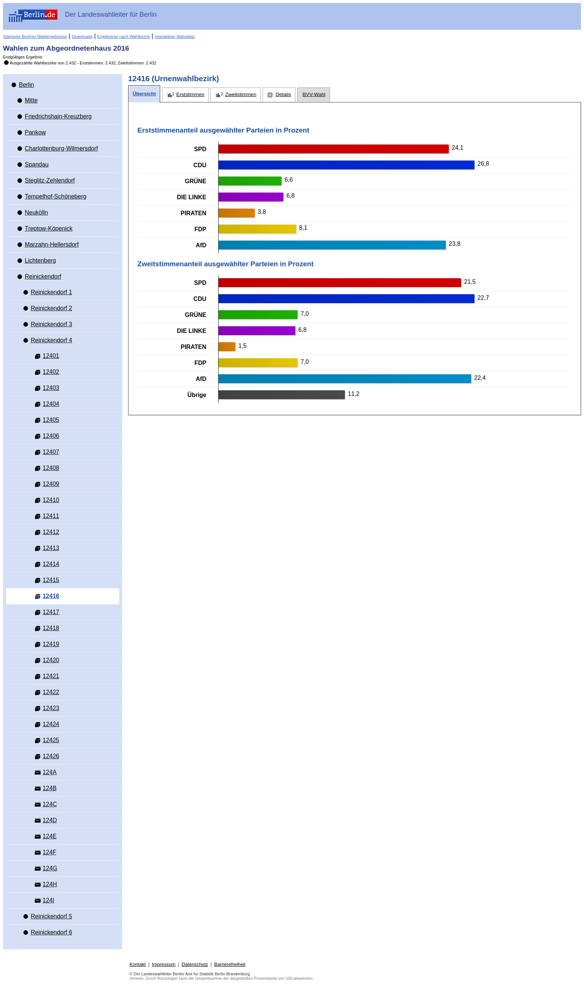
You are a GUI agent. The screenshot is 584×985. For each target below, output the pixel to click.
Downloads (82, 36)
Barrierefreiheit (229, 964)
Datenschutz (194, 964)
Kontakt (138, 964)
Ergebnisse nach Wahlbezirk (123, 36)
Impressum (163, 964)
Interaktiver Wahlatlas (175, 36)
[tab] (144, 94)
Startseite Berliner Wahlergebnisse (35, 36)
